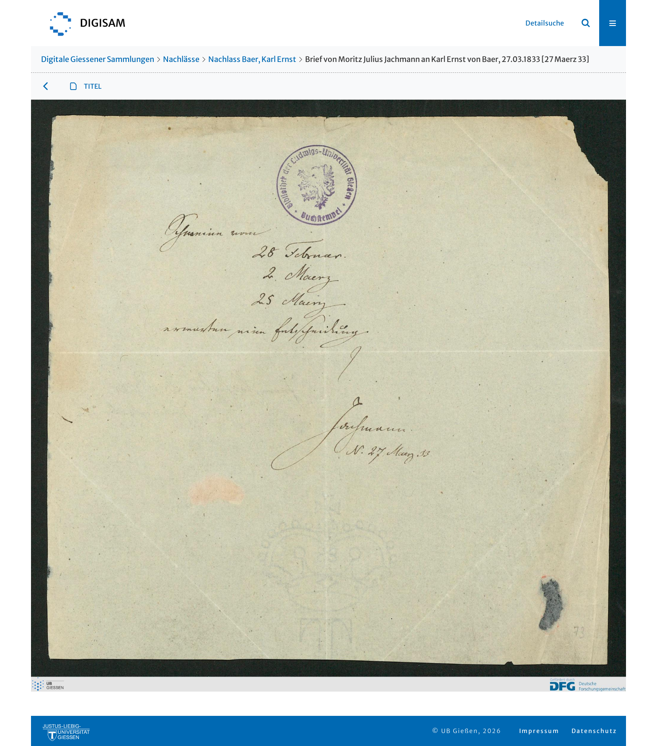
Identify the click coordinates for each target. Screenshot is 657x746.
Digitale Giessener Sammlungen (97, 59)
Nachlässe (181, 59)
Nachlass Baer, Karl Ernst (252, 59)
